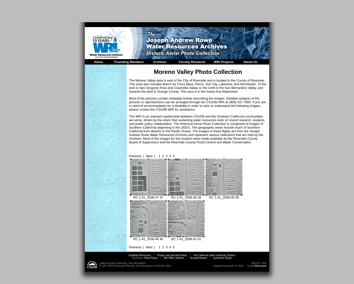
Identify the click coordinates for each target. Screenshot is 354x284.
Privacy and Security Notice (172, 255)
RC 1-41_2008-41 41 (186, 237)
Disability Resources (140, 255)
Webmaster (260, 266)
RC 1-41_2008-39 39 (224, 196)
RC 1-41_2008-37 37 (148, 196)
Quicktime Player (222, 258)
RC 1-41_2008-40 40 (148, 237)
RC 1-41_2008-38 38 (186, 196)
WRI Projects (224, 62)
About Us (250, 62)
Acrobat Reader (198, 258)
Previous (135, 156)
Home (98, 62)
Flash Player (151, 258)
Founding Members (129, 62)
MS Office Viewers (174, 258)
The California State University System (214, 255)
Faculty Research (192, 62)
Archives (160, 62)
